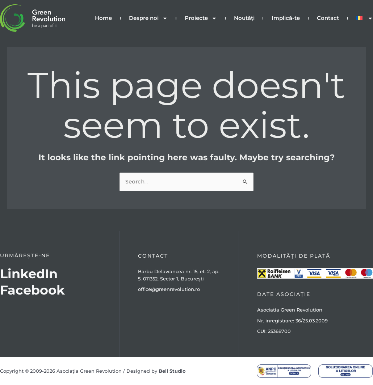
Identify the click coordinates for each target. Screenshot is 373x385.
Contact (328, 17)
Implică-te (286, 17)
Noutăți (244, 17)
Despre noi (148, 18)
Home (103, 17)
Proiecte (201, 18)
